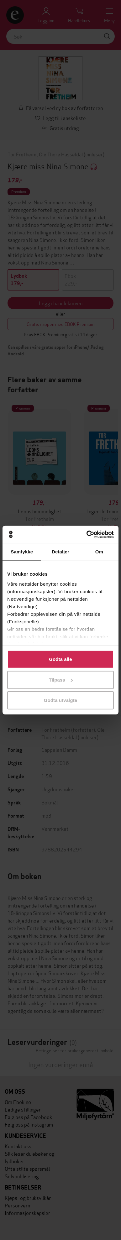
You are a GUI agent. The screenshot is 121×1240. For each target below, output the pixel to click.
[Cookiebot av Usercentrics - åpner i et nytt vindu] (87, 534)
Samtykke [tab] (22, 551)
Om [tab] (99, 551)
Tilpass (61, 679)
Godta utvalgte (60, 700)
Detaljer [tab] (60, 551)
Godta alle (60, 659)
